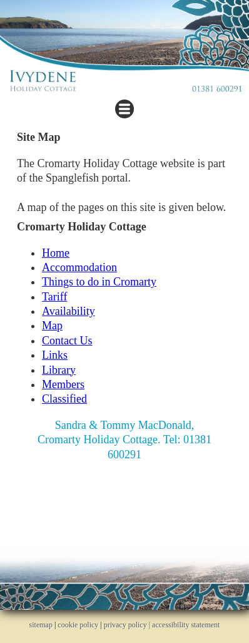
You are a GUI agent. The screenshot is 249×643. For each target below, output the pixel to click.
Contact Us (67, 340)
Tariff (54, 297)
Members (63, 384)
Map (52, 325)
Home (55, 253)
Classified (64, 399)
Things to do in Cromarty (99, 281)
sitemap (41, 624)
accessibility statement (186, 624)
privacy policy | (128, 624)
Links (55, 355)
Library (59, 370)
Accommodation (79, 267)
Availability (68, 311)
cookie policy (78, 624)
